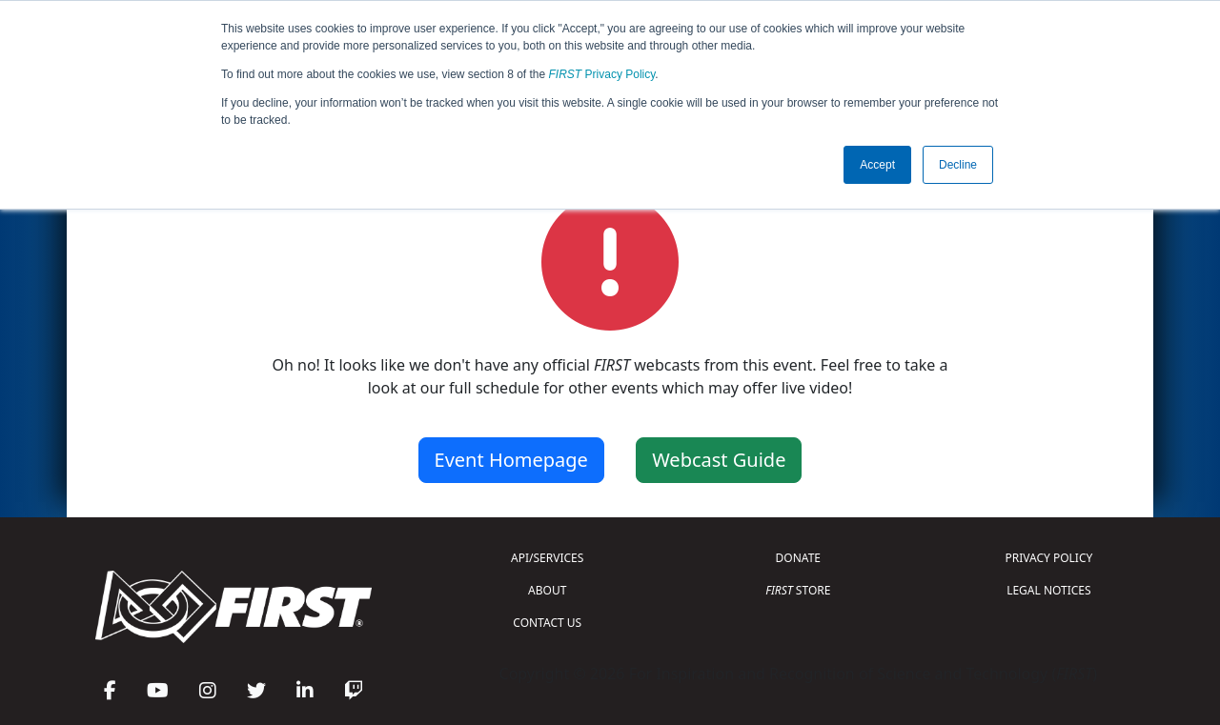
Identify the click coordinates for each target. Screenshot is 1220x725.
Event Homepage (511, 460)
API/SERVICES (547, 558)
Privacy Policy (602, 74)
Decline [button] (958, 164)
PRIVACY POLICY (1048, 558)
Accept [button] (877, 164)
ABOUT (547, 590)
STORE (797, 590)
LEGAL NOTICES (1048, 590)
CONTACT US (547, 622)
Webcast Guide (718, 460)
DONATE (798, 558)
